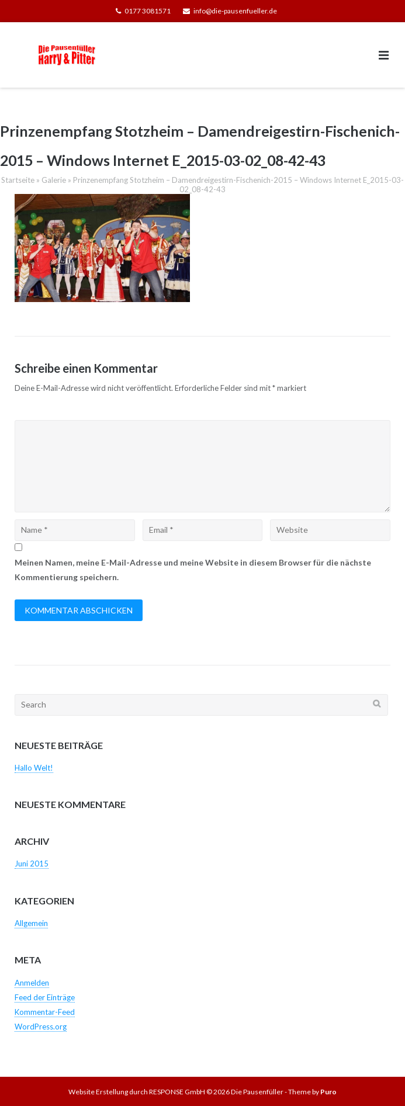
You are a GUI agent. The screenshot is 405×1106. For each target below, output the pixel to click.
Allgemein (31, 923)
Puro (328, 1091)
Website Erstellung (98, 1091)
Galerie (53, 180)
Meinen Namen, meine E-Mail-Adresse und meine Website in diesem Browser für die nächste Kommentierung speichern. (193, 569)
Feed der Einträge (45, 997)
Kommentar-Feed (45, 1012)
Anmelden (32, 982)
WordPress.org (41, 1026)
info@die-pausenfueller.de (235, 10)
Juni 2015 (32, 863)
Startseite (17, 180)
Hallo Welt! (34, 767)
